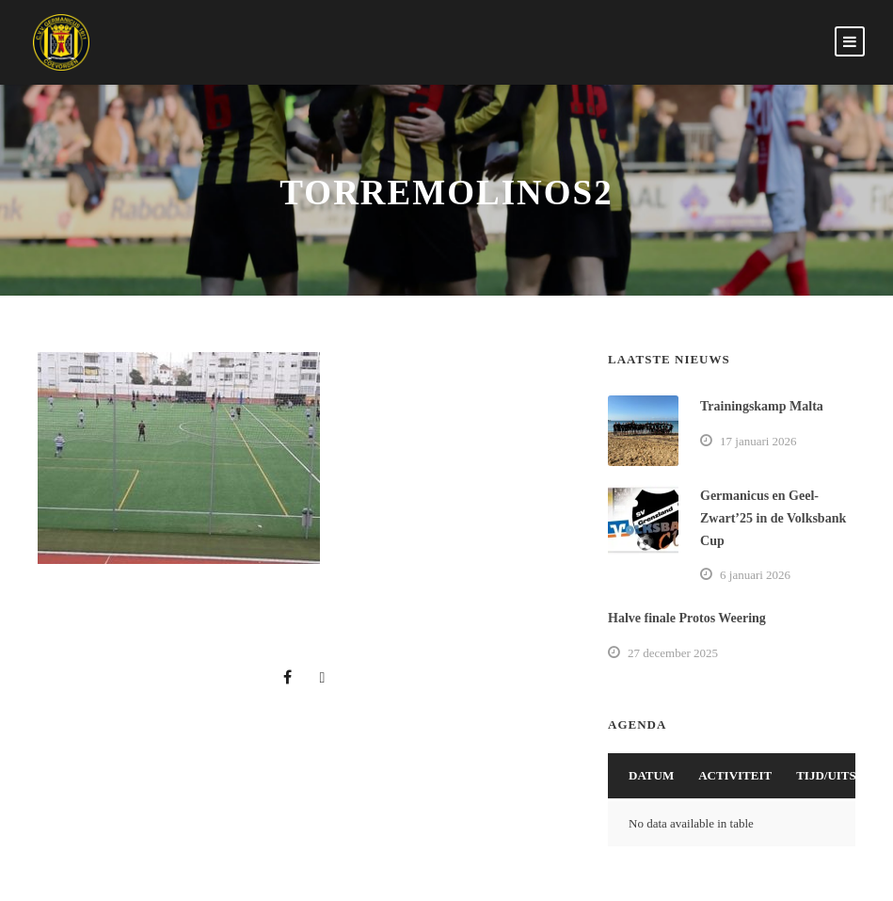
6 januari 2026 (755, 575)
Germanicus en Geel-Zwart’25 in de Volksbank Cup (773, 518)
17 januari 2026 (758, 441)
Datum (651, 775)
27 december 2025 (673, 653)
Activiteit (735, 775)
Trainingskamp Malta (761, 406)
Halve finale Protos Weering (687, 618)
